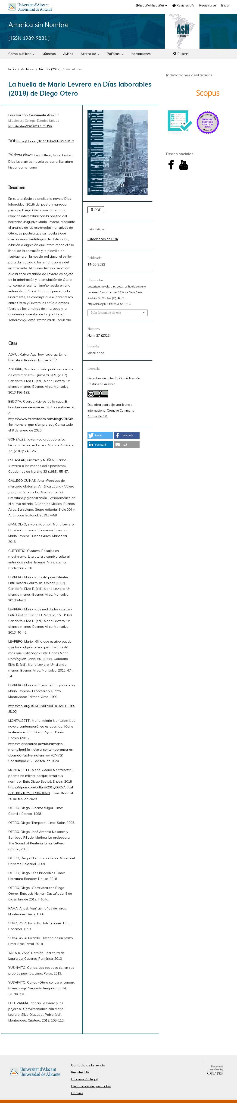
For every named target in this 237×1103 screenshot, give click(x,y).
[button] (100, 435)
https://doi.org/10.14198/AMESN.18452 (45, 141)
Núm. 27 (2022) (49, 69)
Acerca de (89, 54)
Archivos (27, 69)
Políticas (114, 54)
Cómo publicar (20, 54)
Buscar (180, 54)
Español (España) (150, 5)
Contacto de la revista (88, 1065)
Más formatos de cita (106, 313)
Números (49, 54)
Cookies (77, 1093)
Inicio (12, 69)
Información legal (84, 1079)
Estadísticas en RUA (102, 239)
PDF (97, 210)
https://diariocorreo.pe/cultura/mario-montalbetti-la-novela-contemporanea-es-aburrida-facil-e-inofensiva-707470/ (41, 749)
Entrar (225, 5)
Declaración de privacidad (91, 1086)
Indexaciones (141, 54)
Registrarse (207, 5)
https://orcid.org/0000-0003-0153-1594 (30, 126)
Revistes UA (183, 5)
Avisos (68, 54)
